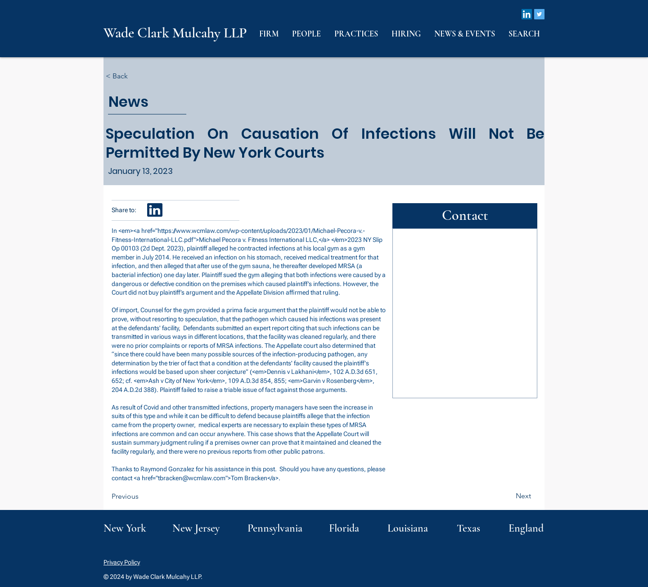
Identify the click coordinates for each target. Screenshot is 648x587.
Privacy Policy (122, 562)
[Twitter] (539, 14)
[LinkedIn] (527, 14)
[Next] (508, 496)
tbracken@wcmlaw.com (191, 478)
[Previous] (141, 496)
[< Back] (135, 76)
